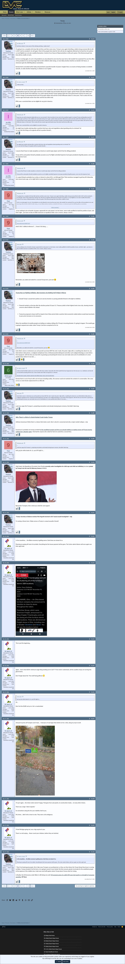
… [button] (10, 35)
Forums (11, 12)
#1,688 (92, 413)
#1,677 (92, 77)
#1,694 (92, 639)
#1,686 (92, 363)
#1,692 (92, 536)
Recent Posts (11, 15)
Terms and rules (101, 926)
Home (5, 12)
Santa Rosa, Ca (11, 59)
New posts (4, 15)
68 (17, 35)
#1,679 (92, 137)
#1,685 (92, 334)
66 (12, 35)
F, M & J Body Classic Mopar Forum (53, 949)
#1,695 (92, 665)
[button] (24, 12)
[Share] (89, 39)
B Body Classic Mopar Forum (52, 941)
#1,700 (92, 852)
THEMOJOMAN (59, 23)
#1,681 (92, 189)
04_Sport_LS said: (21, 82)
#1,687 (92, 388)
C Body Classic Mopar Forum (52, 943)
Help (115, 926)
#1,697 (92, 718)
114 (28, 35)
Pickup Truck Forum (50, 935)
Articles (29, 12)
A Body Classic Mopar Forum (52, 938)
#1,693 (92, 562)
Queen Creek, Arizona (9, 385)
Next (32, 35)
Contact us (94, 926)
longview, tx (11, 209)
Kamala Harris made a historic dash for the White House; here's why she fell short (35, 375)
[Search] (120, 12)
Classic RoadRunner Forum (51, 951)
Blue (3, 926)
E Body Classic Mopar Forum (52, 946)
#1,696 (92, 692)
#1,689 (92, 438)
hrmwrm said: (20, 220)
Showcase (47, 12)
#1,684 (92, 288)
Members (38, 12)
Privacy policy (110, 926)
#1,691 (92, 512)
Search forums (18, 15)
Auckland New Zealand (9, 131)
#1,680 (92, 163)
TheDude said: (20, 114)
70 (23, 35)
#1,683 (92, 240)
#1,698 (92, 798)
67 (15, 35)
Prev (5, 35)
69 (20, 35)
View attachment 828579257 (23, 223)
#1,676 (92, 39)
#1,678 (92, 110)
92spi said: (19, 244)
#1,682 (92, 216)
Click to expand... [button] (55, 207)
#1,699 (92, 825)
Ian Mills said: (20, 43)
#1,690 (92, 462)
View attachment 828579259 (23, 342)
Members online (102, 26)
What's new (19, 12)
